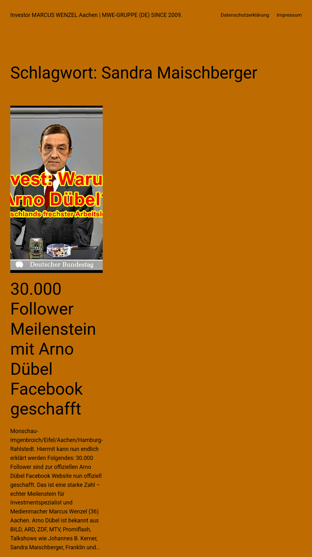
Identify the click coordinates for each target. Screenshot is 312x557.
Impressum (289, 15)
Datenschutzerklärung (245, 15)
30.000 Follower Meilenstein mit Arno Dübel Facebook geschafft (53, 349)
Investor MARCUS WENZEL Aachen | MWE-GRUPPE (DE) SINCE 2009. (96, 15)
